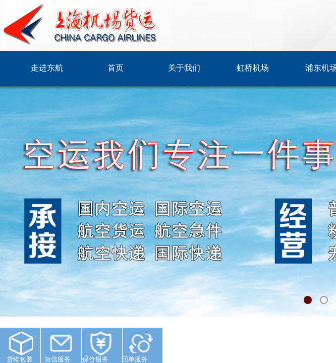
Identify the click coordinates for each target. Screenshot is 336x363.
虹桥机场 (253, 68)
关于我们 (184, 68)
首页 (115, 68)
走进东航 (47, 68)
